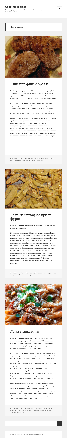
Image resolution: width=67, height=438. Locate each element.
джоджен (20, 410)
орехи (12, 160)
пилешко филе (19, 160)
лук (43, 158)
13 (39, 422)
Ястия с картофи (40, 273)
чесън (44, 410)
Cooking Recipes (15, 6)
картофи (50, 273)
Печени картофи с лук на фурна (30, 217)
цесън (26, 160)
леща (30, 410)
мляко (51, 158)
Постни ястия (30, 273)
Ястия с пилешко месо (33, 158)
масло (47, 158)
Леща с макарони (24, 331)
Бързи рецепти (30, 408)
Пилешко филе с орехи (29, 84)
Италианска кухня (41, 408)
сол (15, 275)
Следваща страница (59, 423)
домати (25, 410)
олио (11, 275)
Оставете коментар (37, 160)
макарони (38, 410)
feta (22, 158)
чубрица (48, 410)
